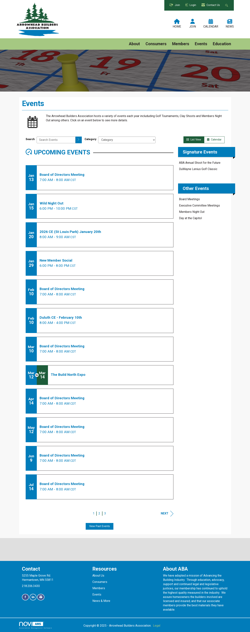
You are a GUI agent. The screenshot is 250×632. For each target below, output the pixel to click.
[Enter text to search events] (56, 140)
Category (90, 139)
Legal (156, 625)
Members (180, 43)
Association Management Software (35, 625)
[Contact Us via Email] (40, 597)
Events (201, 43)
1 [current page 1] (93, 513)
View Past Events (99, 526)
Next (167, 513)
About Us (98, 575)
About (134, 43)
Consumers (156, 43)
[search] (78, 140)
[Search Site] (227, 5)
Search (30, 139)
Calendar (214, 139)
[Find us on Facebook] (25, 597)
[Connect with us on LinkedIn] (33, 597)
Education (222, 43)
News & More (101, 601)
